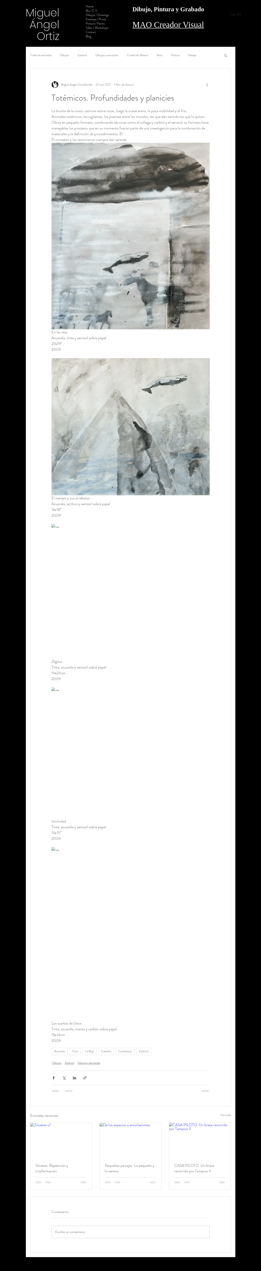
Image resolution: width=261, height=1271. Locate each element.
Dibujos (64, 55)
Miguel (42, 12)
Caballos (106, 1051)
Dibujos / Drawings (97, 15)
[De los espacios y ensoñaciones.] (130, 1140)
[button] (237, 14)
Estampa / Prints (96, 19)
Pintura (175, 55)
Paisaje (192, 55)
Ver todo (225, 1115)
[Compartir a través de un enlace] (85, 1078)
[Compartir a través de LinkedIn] (74, 1078)
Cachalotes (125, 1051)
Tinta (75, 1051)
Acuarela (59, 1051)
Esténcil (82, 55)
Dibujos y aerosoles (107, 55)
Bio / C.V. (92, 11)
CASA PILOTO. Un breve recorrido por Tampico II (194, 1168)
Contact (91, 32)
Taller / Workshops (97, 28)
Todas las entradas (41, 55)
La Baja (89, 1051)
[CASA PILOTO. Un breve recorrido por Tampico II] (200, 1140)
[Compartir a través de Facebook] (54, 1078)
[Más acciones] (207, 84)
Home (89, 6)
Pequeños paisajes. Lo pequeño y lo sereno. (129, 1168)
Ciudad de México (137, 55)
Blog (88, 36)
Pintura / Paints (95, 23)
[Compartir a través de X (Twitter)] (64, 1078)
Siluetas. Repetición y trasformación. (51, 1168)
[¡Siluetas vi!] (61, 1140)
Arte (159, 55)
